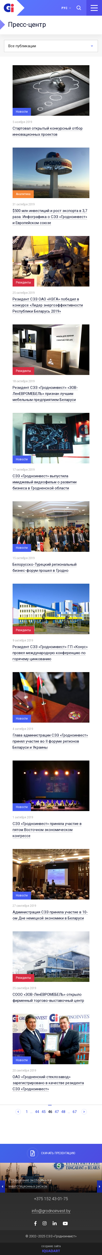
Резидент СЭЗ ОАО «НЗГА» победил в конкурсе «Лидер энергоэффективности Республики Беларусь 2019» (48, 305)
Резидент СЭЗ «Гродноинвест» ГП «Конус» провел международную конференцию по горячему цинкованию (50, 653)
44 (37, 1112)
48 (63, 1112)
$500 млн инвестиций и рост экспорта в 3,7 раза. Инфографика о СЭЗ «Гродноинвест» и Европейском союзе (50, 216)
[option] (51, 1178)
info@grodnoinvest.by (51, 1211)
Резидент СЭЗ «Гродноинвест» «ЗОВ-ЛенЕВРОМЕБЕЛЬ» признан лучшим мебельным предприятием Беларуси (45, 393)
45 (44, 1112)
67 (75, 1112)
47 (57, 1112)
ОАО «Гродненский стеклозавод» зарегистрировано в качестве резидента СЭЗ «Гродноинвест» (48, 1083)
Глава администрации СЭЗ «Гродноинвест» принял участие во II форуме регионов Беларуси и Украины (50, 741)
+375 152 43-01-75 (51, 1198)
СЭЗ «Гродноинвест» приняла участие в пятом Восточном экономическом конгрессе (47, 829)
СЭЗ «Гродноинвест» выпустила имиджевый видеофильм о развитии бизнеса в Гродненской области (45, 482)
